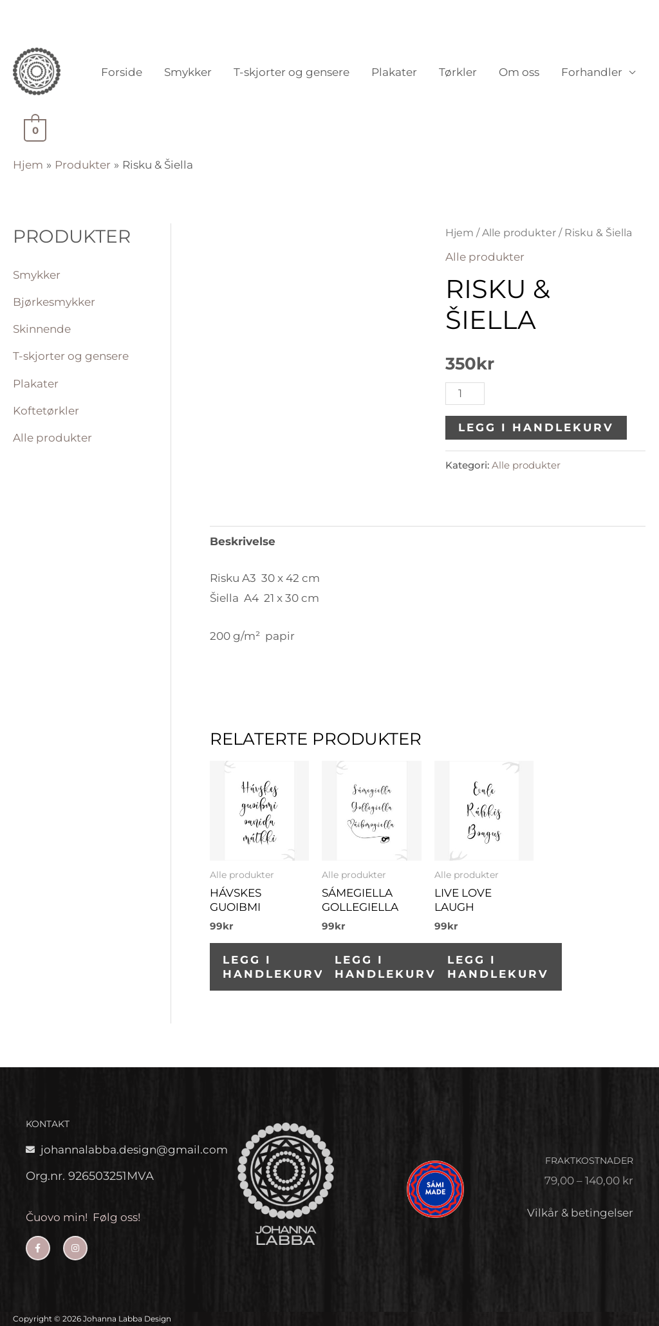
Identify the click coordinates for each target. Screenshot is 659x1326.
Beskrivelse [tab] (242, 541)
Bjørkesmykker (54, 301)
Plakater (394, 72)
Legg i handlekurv (536, 427)
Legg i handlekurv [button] (273, 966)
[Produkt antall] (465, 393)
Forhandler (591, 72)
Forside (121, 72)
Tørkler (458, 72)
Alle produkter (52, 437)
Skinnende (42, 328)
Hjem (459, 233)
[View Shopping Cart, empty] (34, 129)
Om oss (519, 72)
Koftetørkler (46, 410)
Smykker (188, 72)
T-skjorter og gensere (291, 72)
